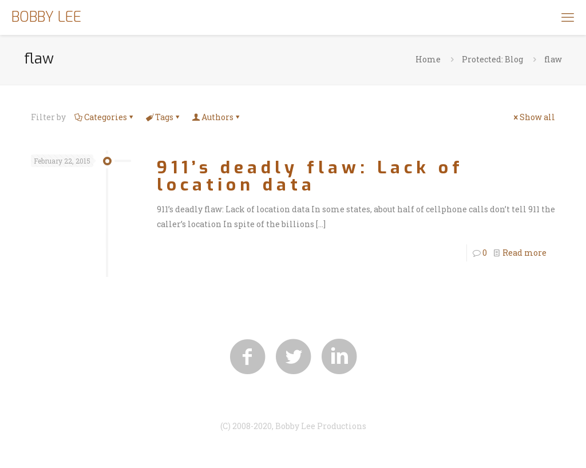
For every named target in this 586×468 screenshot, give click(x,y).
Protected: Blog (492, 59)
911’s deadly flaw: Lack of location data (310, 176)
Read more (524, 252)
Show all (533, 117)
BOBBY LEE (46, 16)
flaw (553, 59)
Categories (104, 117)
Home (428, 59)
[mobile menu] (567, 17)
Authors (216, 117)
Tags (163, 117)
